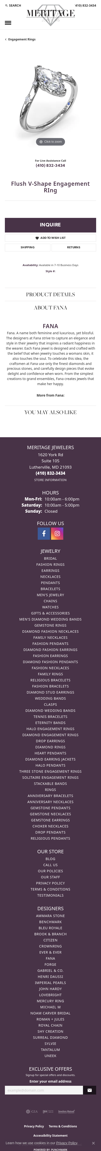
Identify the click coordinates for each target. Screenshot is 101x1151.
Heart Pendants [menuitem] (50, 753)
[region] (50, 102)
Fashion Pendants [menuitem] (50, 643)
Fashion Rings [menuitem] (50, 564)
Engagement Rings (22, 39)
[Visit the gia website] (32, 1111)
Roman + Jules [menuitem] (50, 1019)
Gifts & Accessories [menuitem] (50, 613)
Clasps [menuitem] (50, 704)
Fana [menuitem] (50, 958)
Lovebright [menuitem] (50, 995)
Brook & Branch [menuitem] (50, 934)
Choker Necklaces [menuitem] (50, 826)
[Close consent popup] (93, 1143)
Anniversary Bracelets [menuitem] (50, 795)
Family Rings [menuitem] (50, 674)
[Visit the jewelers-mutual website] (66, 1111)
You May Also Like (50, 412)
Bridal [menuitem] (50, 558)
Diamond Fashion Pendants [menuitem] (50, 661)
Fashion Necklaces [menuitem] (50, 668)
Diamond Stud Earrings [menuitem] (50, 692)
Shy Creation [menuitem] (50, 1031)
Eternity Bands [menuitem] (50, 722)
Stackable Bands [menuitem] (50, 783)
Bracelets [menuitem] (50, 588)
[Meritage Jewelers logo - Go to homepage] (50, 15)
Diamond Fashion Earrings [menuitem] (50, 649)
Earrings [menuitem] (51, 570)
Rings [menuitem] (50, 789)
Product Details (50, 294)
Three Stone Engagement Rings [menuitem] (50, 771)
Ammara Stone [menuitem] (50, 915)
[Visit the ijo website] (48, 1111)
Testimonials (50, 895)
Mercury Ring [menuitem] (50, 1001)
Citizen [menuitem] (50, 940)
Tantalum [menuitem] (50, 1049)
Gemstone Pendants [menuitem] (50, 808)
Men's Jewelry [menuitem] (50, 595)
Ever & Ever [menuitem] (50, 952)
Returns (73, 247)
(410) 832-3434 (50, 166)
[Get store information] (50, 480)
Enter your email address (50, 1081)
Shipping (28, 247)
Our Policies (50, 871)
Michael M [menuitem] (50, 1007)
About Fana (50, 307)
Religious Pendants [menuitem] (50, 838)
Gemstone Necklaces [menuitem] (50, 814)
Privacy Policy (50, 883)
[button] (13, 5)
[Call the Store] (50, 473)
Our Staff (50, 877)
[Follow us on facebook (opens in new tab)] (44, 534)
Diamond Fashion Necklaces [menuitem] (50, 631)
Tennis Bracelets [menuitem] (50, 716)
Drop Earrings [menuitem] (50, 741)
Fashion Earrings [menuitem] (50, 655)
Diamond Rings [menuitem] (50, 747)
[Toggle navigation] (8, 22)
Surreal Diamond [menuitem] (50, 1037)
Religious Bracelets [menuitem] (50, 680)
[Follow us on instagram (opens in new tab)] (57, 534)
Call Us (50, 865)
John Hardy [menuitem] (50, 988)
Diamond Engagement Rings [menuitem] (50, 735)
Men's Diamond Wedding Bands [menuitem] (50, 619)
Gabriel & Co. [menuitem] (50, 970)
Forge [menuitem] (50, 964)
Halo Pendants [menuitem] (50, 765)
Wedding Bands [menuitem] (50, 698)
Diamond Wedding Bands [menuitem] (51, 710)
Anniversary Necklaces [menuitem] (51, 801)
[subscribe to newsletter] (89, 1090)
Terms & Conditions (51, 889)
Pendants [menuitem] (50, 582)
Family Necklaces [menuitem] (50, 637)
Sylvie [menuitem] (50, 1043)
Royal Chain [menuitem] (50, 1025)
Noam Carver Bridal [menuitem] (50, 1013)
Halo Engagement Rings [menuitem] (51, 728)
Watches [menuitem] (50, 607)
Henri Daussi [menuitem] (50, 976)
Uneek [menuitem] (50, 1055)
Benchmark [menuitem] (50, 921)
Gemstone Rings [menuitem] (50, 625)
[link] (84, 5)
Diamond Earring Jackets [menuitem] (50, 759)
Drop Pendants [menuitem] (50, 832)
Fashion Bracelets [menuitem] (50, 686)
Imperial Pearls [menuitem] (50, 982)
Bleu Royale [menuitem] (51, 928)
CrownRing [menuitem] (50, 946)
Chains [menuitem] (50, 601)
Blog (50, 858)
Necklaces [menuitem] (50, 576)
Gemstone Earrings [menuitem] (50, 820)
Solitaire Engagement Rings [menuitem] (50, 777)
